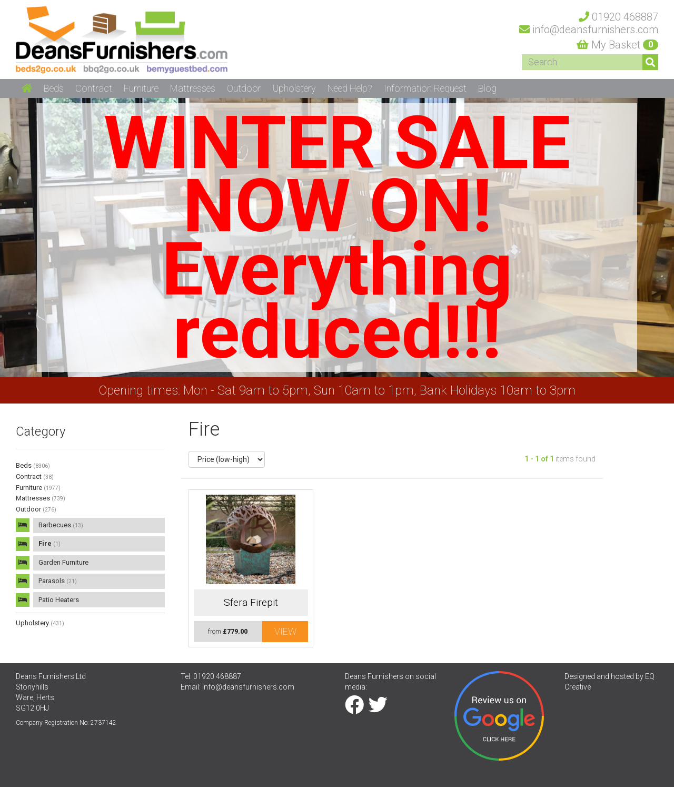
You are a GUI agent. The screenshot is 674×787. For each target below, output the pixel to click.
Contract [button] (93, 88)
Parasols (57, 581)
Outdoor (36, 509)
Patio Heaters (58, 600)
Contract (35, 476)
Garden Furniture (63, 562)
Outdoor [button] (244, 88)
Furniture (38, 487)
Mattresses (40, 498)
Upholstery (40, 623)
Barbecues (60, 525)
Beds (33, 465)
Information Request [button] (425, 88)
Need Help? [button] (350, 88)
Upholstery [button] (294, 88)
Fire (49, 543)
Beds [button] (54, 88)
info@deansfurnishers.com (248, 687)
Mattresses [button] (192, 88)
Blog (487, 88)
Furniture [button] (141, 88)
